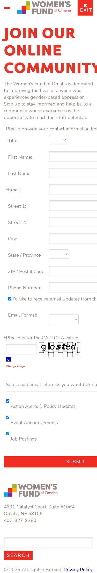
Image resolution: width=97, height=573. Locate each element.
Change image (15, 366)
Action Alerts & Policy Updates (43, 406)
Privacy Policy (78, 570)
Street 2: (17, 222)
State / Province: (25, 255)
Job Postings (24, 439)
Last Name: (20, 173)
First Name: (20, 157)
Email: (15, 189)
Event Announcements (34, 422)
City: (13, 238)
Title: (13, 140)
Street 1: (17, 206)
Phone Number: (25, 287)
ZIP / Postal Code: (27, 271)
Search (20, 555)
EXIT (86, 8)
